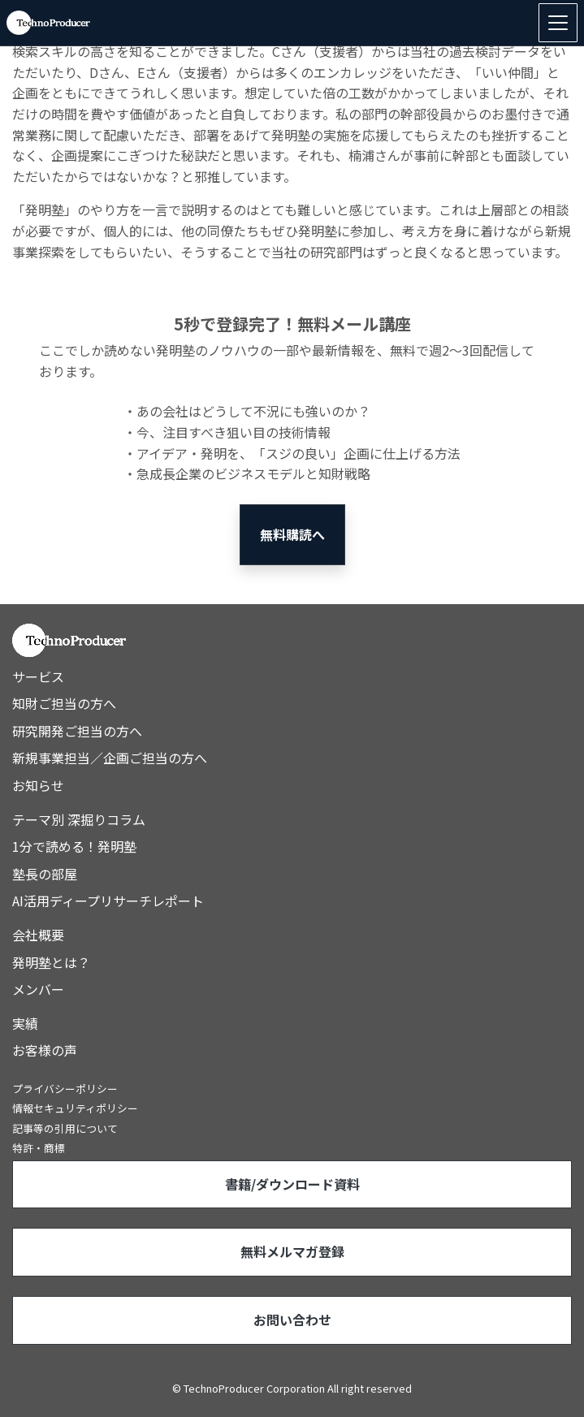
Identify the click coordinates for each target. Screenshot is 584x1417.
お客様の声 (44, 1050)
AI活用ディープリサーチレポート (108, 900)
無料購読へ (292, 534)
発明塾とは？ (51, 962)
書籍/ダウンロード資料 (292, 1184)
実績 (25, 1023)
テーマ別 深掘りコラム (78, 819)
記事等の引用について (65, 1128)
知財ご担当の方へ (64, 703)
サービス (38, 676)
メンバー (38, 989)
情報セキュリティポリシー (75, 1108)
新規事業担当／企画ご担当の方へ (109, 757)
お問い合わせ (292, 1319)
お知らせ (38, 785)
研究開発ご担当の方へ (77, 731)
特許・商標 (38, 1148)
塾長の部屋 (44, 873)
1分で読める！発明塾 (74, 846)
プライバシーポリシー (65, 1088)
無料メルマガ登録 (292, 1251)
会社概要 (38, 934)
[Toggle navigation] (558, 22)
